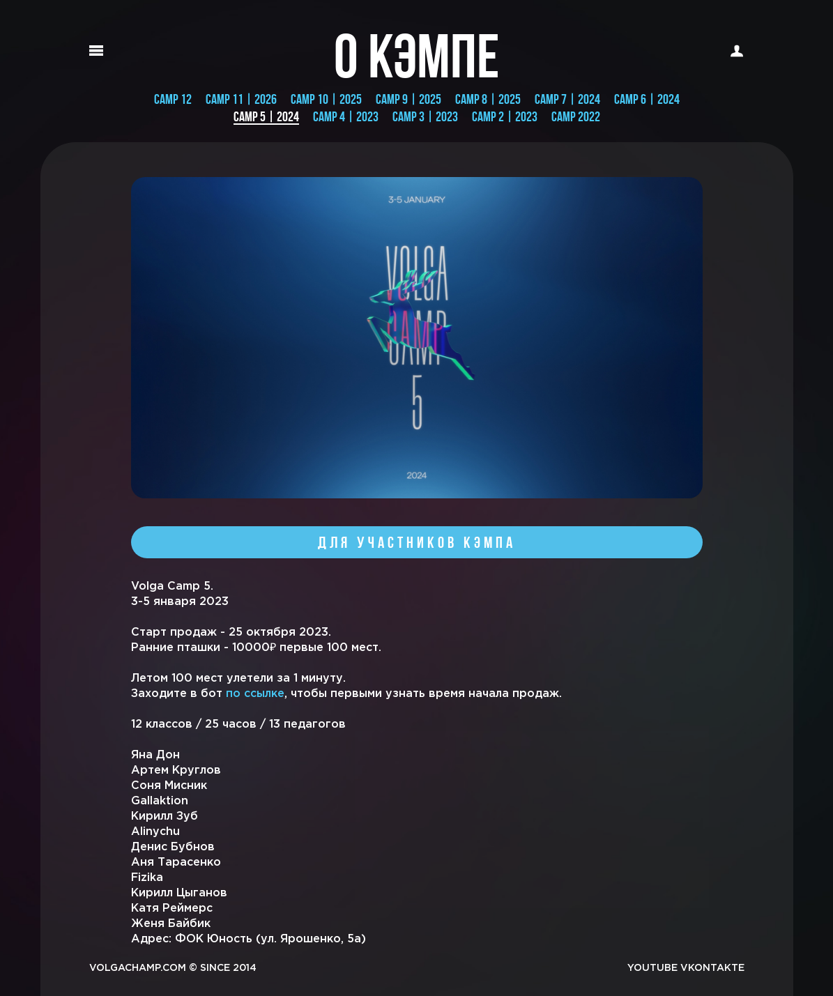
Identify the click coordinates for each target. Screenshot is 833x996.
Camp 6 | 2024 (647, 99)
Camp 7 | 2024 (567, 99)
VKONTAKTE (712, 968)
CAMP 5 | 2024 (266, 116)
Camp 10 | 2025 (326, 99)
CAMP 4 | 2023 (346, 116)
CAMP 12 (173, 99)
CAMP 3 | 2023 (425, 116)
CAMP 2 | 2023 (504, 116)
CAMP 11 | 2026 (241, 99)
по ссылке (255, 694)
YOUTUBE (652, 968)
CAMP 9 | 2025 (408, 99)
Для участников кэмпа (417, 542)
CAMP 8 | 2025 (488, 99)
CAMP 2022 (575, 116)
